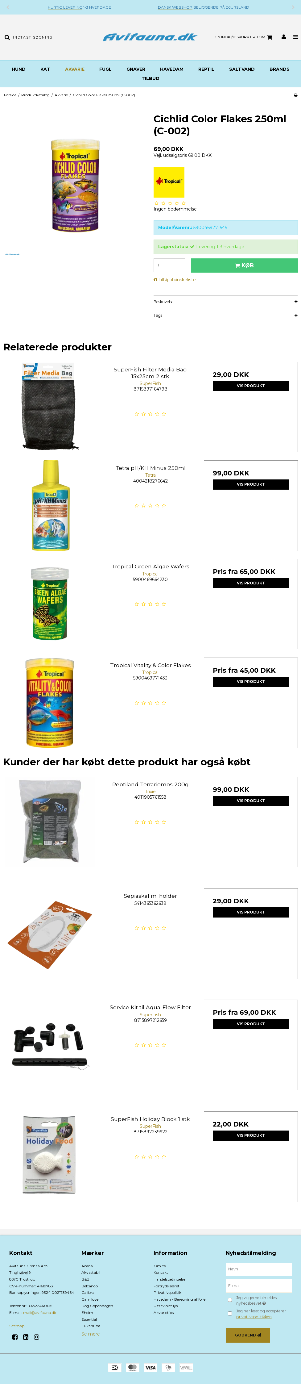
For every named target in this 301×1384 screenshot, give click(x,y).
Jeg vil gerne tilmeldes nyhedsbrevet (263, 1300)
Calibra (87, 1292)
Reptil (206, 69)
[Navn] (259, 1269)
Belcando (89, 1286)
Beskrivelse (164, 301)
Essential (89, 1319)
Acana (87, 1266)
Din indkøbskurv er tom (243, 37)
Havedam (171, 69)
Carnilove (89, 1299)
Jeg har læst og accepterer (261, 1314)
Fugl (105, 69)
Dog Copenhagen (97, 1305)
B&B (85, 1279)
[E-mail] (259, 1285)
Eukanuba (90, 1325)
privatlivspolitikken (254, 1317)
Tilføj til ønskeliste (177, 279)
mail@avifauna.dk (39, 1312)
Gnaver (135, 69)
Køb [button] (243, 265)
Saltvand (242, 69)
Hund (19, 69)
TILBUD (150, 78)
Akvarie (75, 69)
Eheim (87, 1312)
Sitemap (16, 1325)
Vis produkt (251, 385)
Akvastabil (90, 1272)
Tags (158, 315)
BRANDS (280, 69)
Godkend (245, 1335)
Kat (45, 69)
